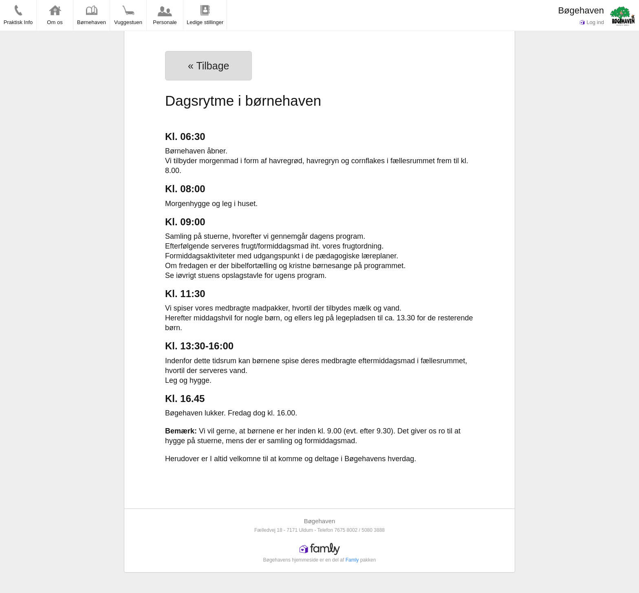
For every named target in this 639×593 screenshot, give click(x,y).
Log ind (592, 22)
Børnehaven (91, 14)
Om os (54, 14)
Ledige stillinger (205, 14)
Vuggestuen (128, 14)
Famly (352, 560)
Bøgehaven (581, 10)
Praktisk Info (18, 14)
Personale (165, 14)
